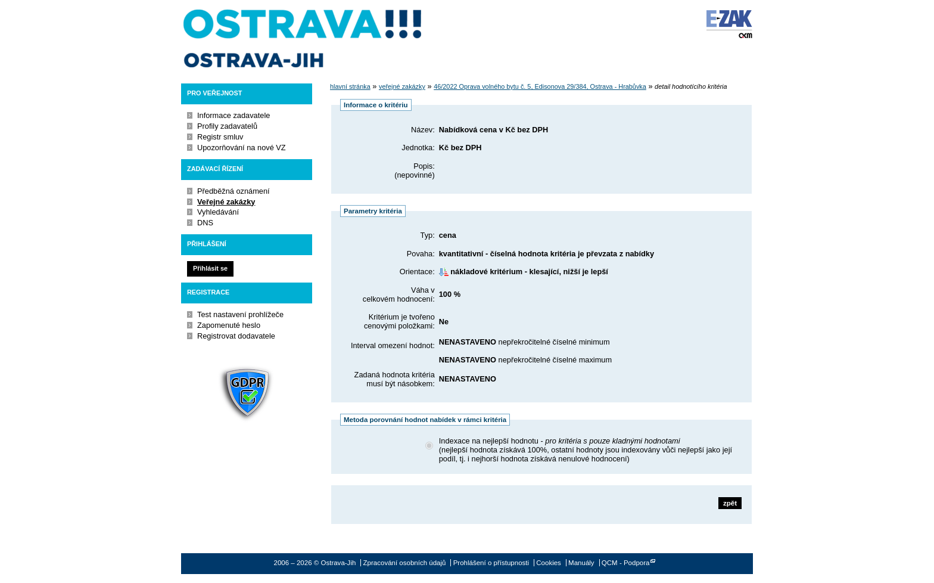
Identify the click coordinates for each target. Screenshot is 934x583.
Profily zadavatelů (227, 126)
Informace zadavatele (233, 115)
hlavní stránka (350, 86)
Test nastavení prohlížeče (240, 314)
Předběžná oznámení (233, 191)
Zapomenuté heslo (228, 325)
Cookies (548, 562)
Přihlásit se (210, 268)
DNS (205, 222)
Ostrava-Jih (303, 39)
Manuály (581, 562)
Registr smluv (220, 136)
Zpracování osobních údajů (404, 562)
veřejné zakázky (402, 86)
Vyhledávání (218, 211)
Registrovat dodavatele (236, 335)
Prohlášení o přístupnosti (491, 562)
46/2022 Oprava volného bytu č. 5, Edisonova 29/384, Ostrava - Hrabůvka (540, 86)
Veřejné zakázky (226, 201)
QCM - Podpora (626, 562)
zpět (730, 503)
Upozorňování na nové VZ (241, 147)
